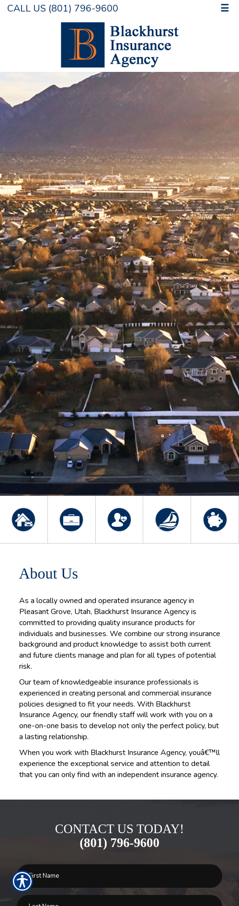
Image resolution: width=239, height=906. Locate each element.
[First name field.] (119, 876)
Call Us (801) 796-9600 (62, 8)
